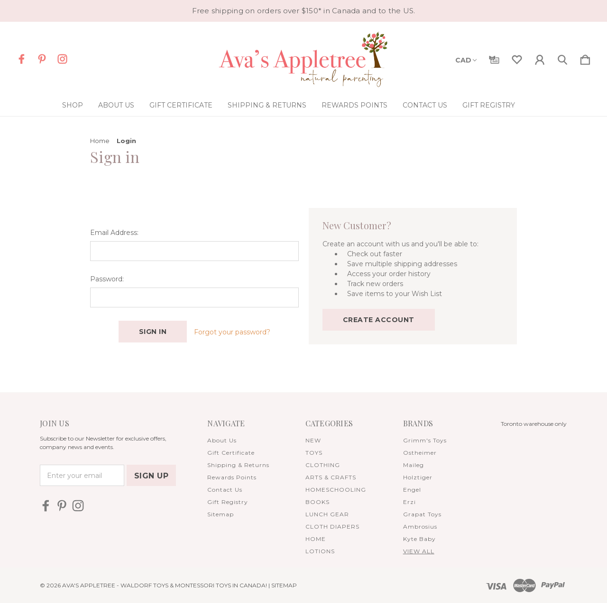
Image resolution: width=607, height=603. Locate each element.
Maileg (413, 464)
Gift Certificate (180, 105)
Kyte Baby (419, 538)
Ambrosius (420, 526)
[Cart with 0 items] (585, 58)
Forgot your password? (232, 332)
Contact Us (425, 105)
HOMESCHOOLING (335, 489)
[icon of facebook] (22, 59)
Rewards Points (354, 105)
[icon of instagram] (62, 59)
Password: (107, 279)
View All (418, 551)
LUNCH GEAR (327, 514)
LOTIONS (320, 551)
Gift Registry (488, 105)
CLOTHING (322, 464)
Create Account (378, 319)
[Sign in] (539, 58)
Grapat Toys (422, 514)
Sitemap (220, 514)
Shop (72, 105)
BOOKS (317, 501)
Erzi (409, 501)
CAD (466, 60)
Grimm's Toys (425, 440)
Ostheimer (420, 452)
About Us (116, 105)
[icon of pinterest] (42, 59)
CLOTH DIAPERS (332, 526)
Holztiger (417, 477)
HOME (315, 538)
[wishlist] (517, 58)
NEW (313, 440)
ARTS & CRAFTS (330, 477)
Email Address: (114, 232)
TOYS (313, 452)
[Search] (562, 58)
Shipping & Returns (267, 105)
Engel (412, 489)
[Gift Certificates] (494, 58)
